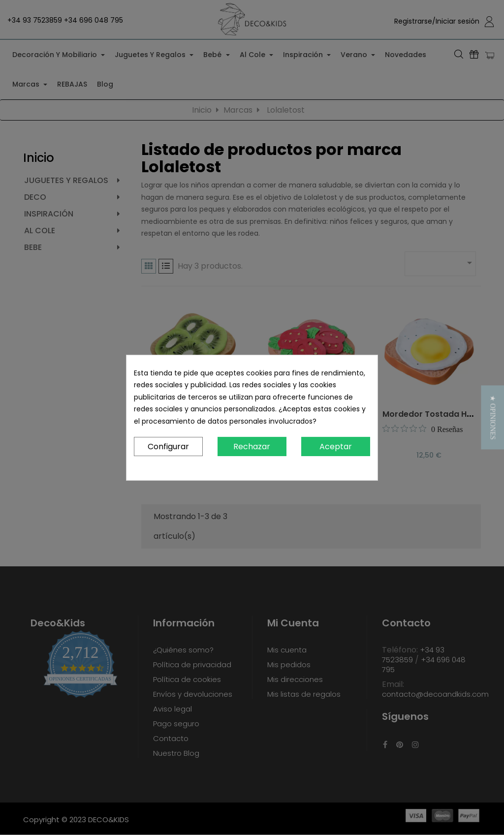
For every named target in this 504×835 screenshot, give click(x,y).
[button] (492, 417)
